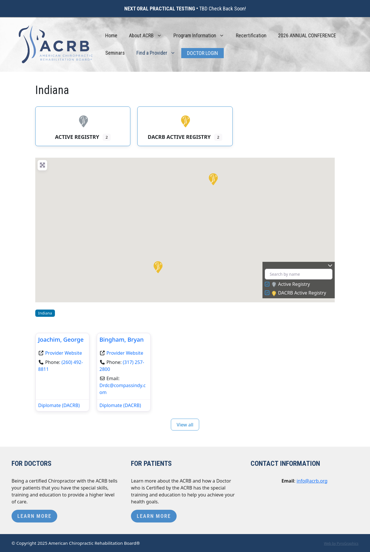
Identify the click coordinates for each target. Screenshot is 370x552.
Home (111, 35)
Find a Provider (158, 53)
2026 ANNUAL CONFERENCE (307, 35)
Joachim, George (61, 339)
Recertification (251, 35)
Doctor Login (202, 53)
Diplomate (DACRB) (59, 405)
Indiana (45, 313)
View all (185, 425)
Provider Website (63, 353)
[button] (157, 267)
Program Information (201, 35)
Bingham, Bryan (121, 339)
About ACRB (148, 35)
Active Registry (291, 284)
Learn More (34, 516)
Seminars (115, 53)
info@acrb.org (312, 481)
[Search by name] (298, 274)
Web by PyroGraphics (341, 543)
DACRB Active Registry (299, 293)
